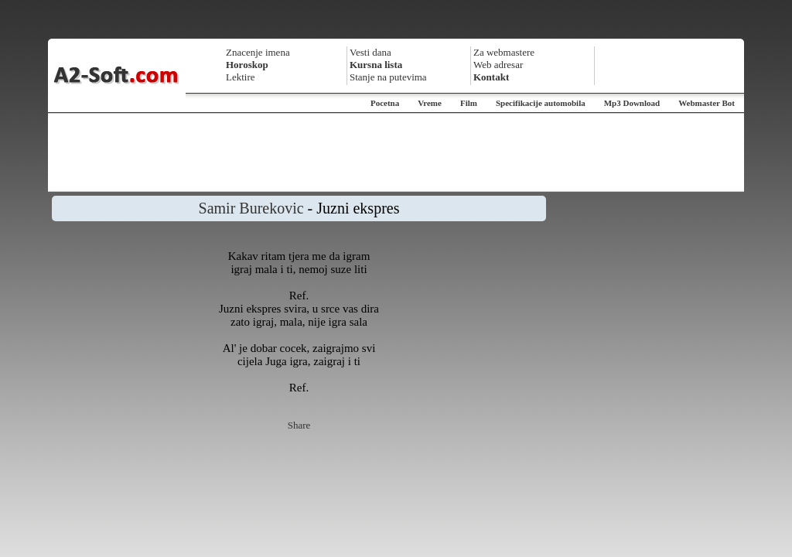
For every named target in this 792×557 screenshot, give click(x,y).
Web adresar (498, 64)
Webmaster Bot (706, 103)
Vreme (430, 103)
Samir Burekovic (251, 208)
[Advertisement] (396, 152)
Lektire (240, 77)
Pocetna (384, 103)
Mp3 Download (632, 103)
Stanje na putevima (388, 77)
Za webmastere (503, 52)
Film (468, 103)
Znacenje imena (258, 52)
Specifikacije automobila (540, 103)
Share (299, 425)
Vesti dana (370, 52)
